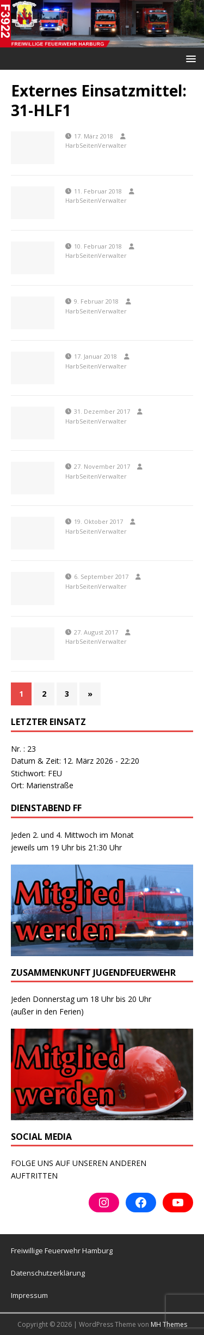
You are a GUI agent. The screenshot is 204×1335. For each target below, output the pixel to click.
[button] (189, 58)
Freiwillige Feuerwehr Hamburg (62, 1250)
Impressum (29, 1295)
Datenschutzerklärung (48, 1273)
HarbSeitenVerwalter (96, 145)
